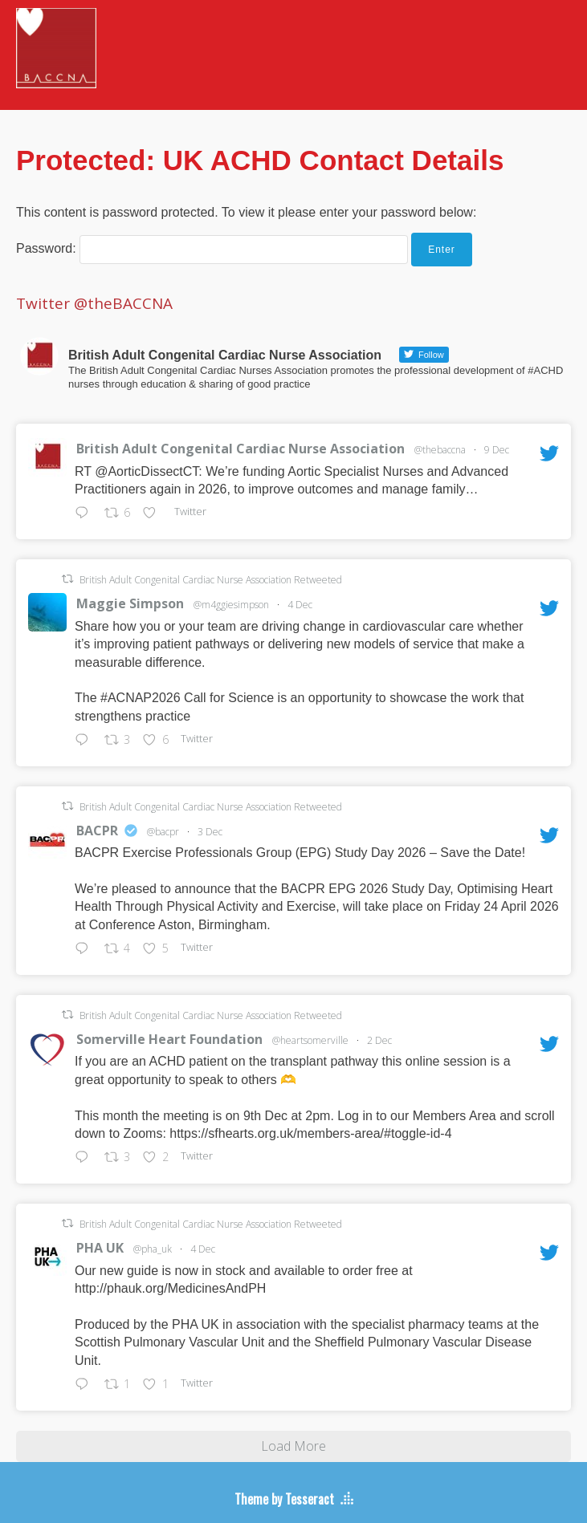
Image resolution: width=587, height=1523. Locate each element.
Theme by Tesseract (284, 1499)
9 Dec (496, 450)
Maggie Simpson (130, 603)
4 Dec (299, 604)
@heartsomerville (310, 1040)
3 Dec (210, 832)
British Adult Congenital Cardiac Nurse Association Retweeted (210, 580)
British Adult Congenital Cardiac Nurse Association (240, 448)
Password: (212, 248)
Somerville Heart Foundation (169, 1039)
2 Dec (379, 1040)
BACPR (97, 830)
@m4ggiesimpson (231, 604)
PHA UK (100, 1248)
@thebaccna (440, 450)
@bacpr (163, 832)
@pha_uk (152, 1249)
